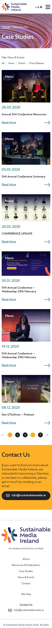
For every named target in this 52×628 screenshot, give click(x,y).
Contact (26, 583)
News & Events (26, 577)
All (3, 63)
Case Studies (26, 571)
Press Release (36, 63)
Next (47, 434)
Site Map (26, 594)
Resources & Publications (26, 565)
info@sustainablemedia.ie (29, 495)
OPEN (47, 7)
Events (21, 63)
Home (6, 27)
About (26, 559)
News (11, 63)
